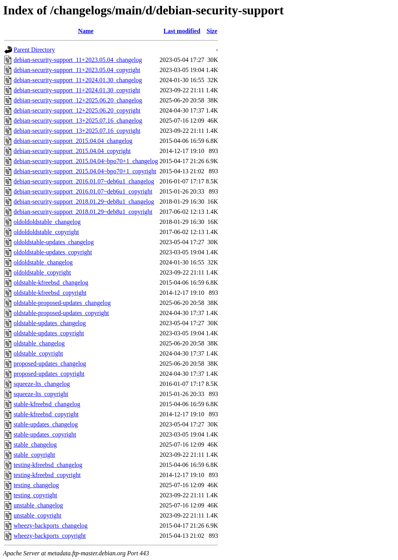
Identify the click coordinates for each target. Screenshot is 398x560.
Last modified (182, 31)
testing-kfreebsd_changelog (48, 464)
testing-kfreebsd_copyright (47, 475)
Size (212, 31)
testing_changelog (36, 485)
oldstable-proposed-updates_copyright (61, 313)
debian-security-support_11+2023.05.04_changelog (78, 59)
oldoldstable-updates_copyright (53, 252)
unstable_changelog (38, 505)
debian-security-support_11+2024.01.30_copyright (77, 90)
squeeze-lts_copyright (41, 394)
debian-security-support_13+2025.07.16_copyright (77, 130)
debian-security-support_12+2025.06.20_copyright (77, 110)
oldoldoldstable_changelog (47, 221)
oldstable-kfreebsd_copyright (50, 292)
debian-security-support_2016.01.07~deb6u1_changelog (84, 181)
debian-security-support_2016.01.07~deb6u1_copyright (83, 191)
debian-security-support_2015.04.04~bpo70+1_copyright (85, 171)
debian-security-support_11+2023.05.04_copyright (77, 70)
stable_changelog (35, 444)
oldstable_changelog (39, 343)
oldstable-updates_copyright (49, 333)
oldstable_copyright (38, 353)
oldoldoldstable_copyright (46, 232)
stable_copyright (34, 454)
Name (86, 31)
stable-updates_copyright (45, 434)
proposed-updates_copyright (49, 373)
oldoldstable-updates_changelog (54, 242)
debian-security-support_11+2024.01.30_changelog (78, 80)
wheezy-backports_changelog (50, 525)
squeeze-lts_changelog (42, 383)
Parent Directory (34, 49)
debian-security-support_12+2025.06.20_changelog (78, 100)
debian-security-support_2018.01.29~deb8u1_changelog (84, 201)
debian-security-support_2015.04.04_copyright (72, 151)
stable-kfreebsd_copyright (46, 414)
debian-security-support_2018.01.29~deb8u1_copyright (83, 211)
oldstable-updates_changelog (50, 323)
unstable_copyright (37, 515)
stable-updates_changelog (46, 424)
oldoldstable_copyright (42, 272)
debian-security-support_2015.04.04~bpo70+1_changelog (86, 161)
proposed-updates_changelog (50, 363)
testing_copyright (35, 495)
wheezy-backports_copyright (50, 535)
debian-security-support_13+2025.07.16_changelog (78, 120)
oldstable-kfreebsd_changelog (51, 282)
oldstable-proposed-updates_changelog (62, 302)
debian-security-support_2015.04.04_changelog (73, 140)
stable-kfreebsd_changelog (47, 404)
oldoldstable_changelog (43, 262)
